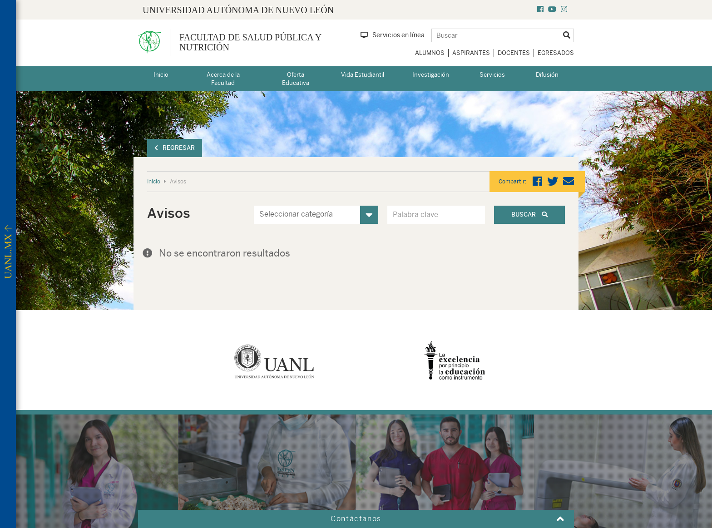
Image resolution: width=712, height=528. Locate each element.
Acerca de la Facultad (223, 79)
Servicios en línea (393, 35)
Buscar (529, 214)
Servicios (492, 74)
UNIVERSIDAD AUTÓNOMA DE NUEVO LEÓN (238, 10)
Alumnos (430, 52)
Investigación (430, 74)
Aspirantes (471, 52)
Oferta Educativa (295, 79)
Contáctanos (356, 518)
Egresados (556, 52)
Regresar (174, 147)
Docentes (514, 52)
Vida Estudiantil (362, 74)
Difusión (547, 74)
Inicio (160, 74)
